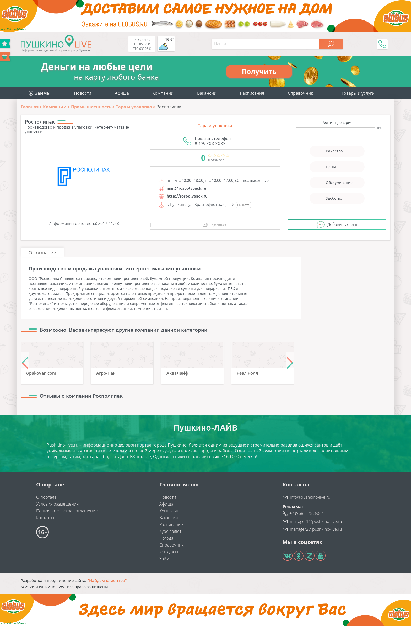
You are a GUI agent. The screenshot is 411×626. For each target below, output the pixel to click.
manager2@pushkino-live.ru (316, 529)
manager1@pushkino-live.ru (316, 521)
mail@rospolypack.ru (186, 188)
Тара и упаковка (215, 126)
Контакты (45, 518)
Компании (163, 93)
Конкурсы (168, 552)
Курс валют (170, 531)
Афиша (122, 93)
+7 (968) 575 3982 (306, 513)
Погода (166, 538)
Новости (82, 93)
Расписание (171, 524)
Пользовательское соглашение (67, 511)
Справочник (300, 93)
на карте (243, 204)
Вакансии (207, 93)
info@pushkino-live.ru (310, 497)
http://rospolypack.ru (187, 196)
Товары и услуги (358, 93)
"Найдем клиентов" (107, 580)
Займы (165, 558)
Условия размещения (57, 504)
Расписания (252, 93)
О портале (46, 497)
